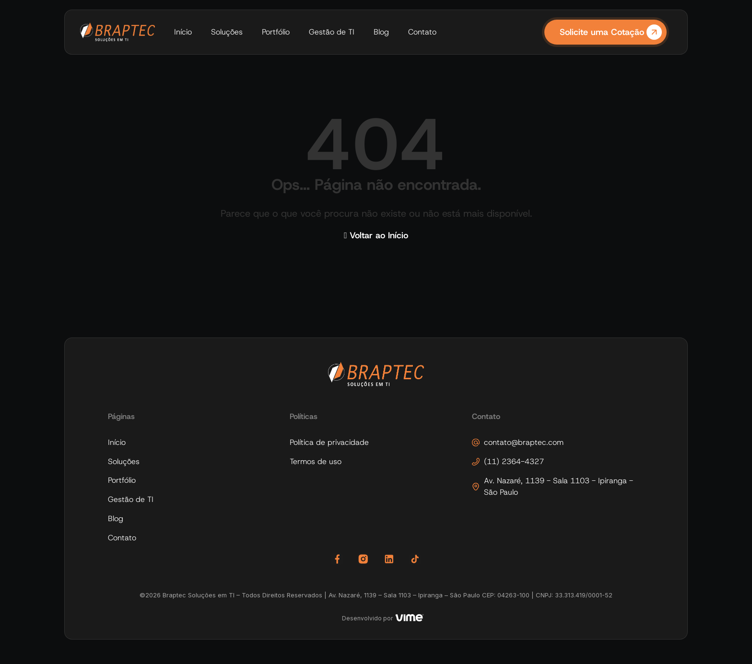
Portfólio (276, 32)
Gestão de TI (331, 32)
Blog (381, 32)
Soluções (227, 32)
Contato (422, 32)
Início (183, 32)
